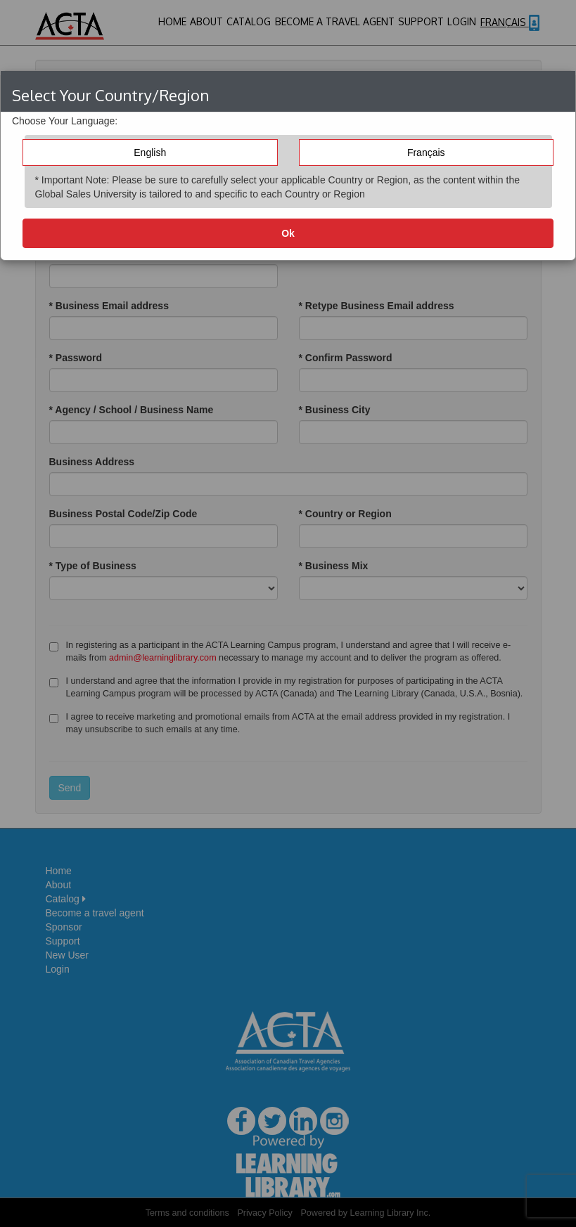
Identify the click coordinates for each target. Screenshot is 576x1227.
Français (426, 152)
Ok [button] (288, 233)
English (150, 152)
